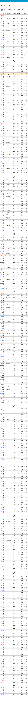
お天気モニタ (14, 0)
